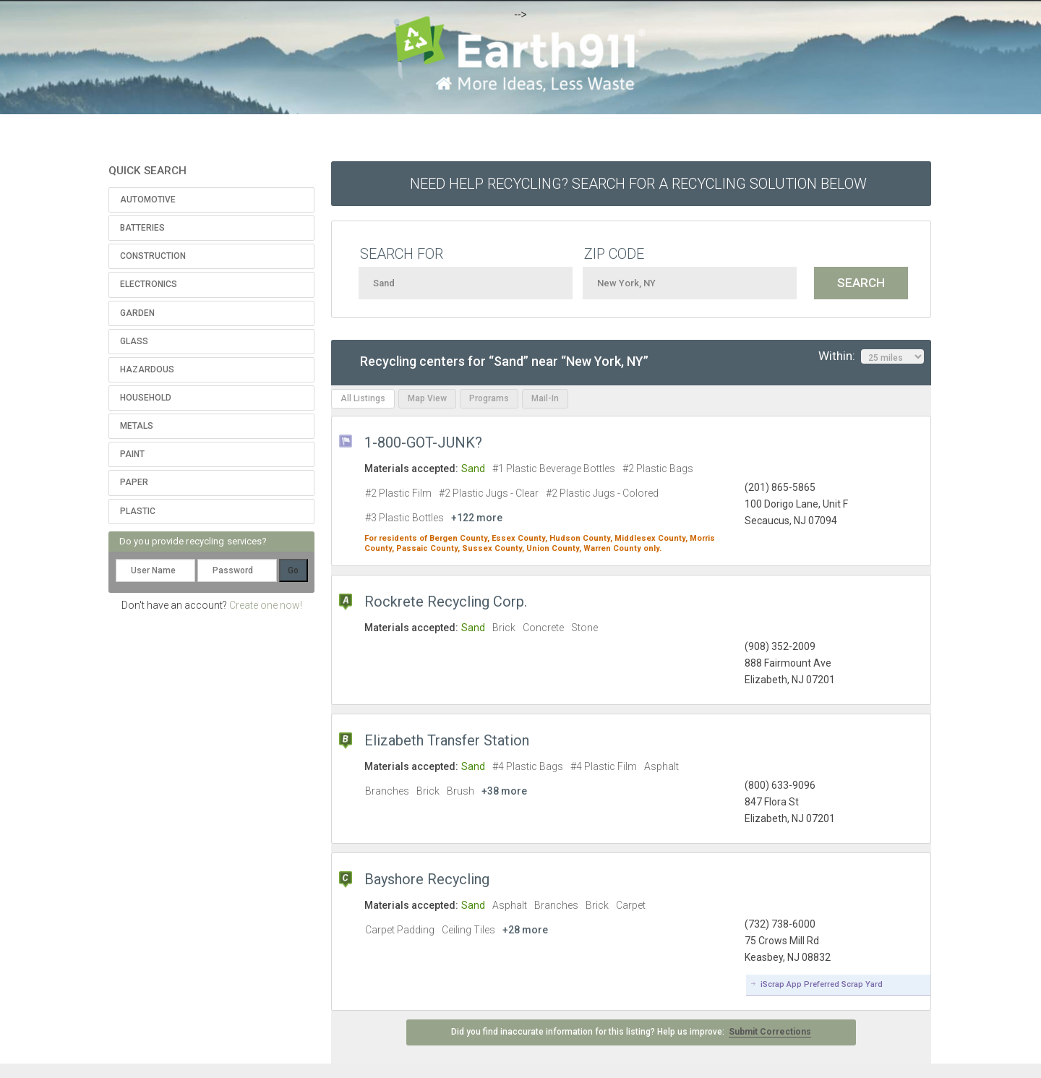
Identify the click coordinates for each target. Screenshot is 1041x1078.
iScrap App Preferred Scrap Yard (822, 984)
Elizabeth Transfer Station (446, 740)
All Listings (362, 398)
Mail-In (545, 398)
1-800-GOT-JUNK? (423, 442)
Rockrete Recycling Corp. (445, 601)
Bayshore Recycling (426, 879)
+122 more (476, 517)
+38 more (504, 791)
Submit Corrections (770, 1032)
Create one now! (265, 605)
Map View (427, 398)
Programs (489, 398)
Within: (871, 356)
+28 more (525, 930)
